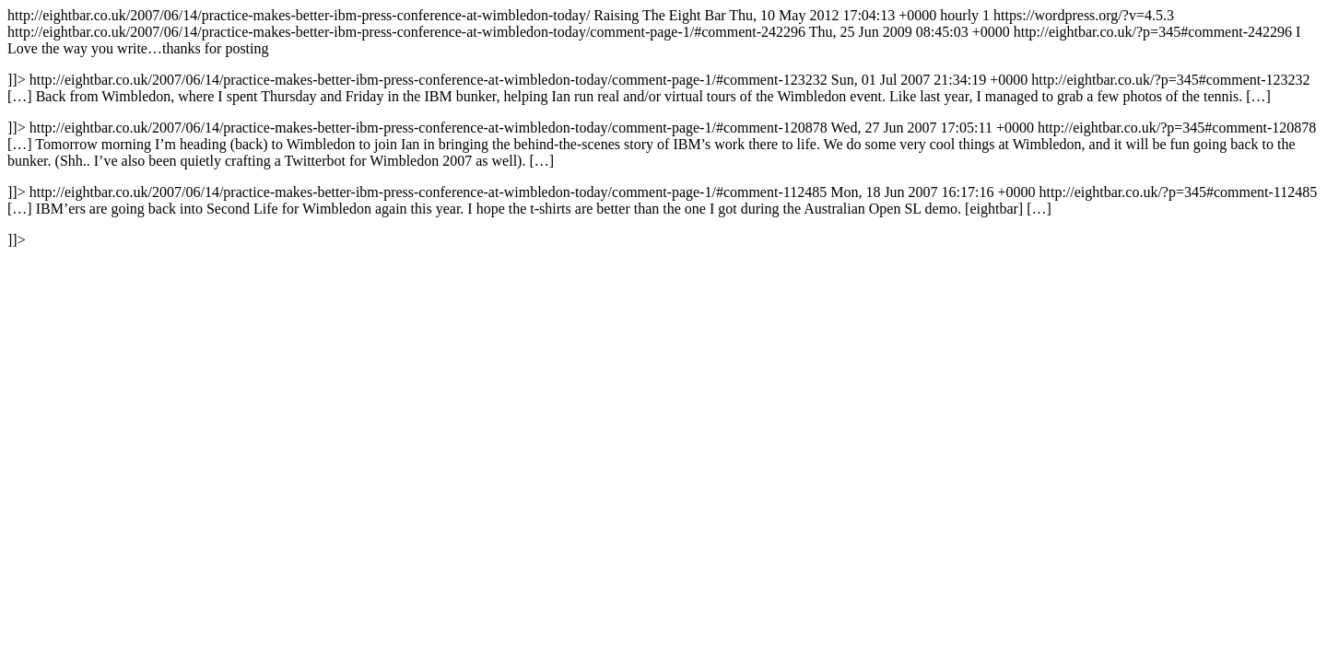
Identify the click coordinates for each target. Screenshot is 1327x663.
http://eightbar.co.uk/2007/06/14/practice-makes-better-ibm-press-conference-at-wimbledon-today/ (662, 127)
